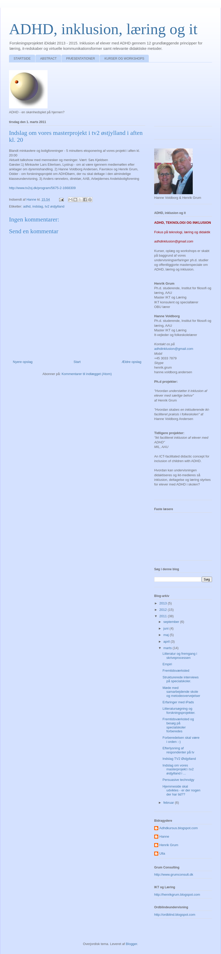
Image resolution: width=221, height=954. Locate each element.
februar (169, 803)
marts (168, 648)
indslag (37, 206)
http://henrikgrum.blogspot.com (177, 894)
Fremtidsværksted (175, 670)
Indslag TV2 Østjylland (179, 759)
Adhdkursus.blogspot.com (178, 828)
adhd (27, 206)
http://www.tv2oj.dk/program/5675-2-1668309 (42, 188)
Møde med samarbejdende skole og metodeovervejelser (181, 692)
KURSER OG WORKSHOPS (124, 58)
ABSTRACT (48, 58)
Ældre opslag (131, 362)
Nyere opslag (23, 362)
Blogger (131, 944)
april (167, 641)
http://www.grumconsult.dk (173, 874)
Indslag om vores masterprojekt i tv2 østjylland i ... (178, 769)
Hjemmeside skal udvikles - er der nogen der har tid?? (181, 790)
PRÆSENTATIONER (80, 58)
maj (166, 635)
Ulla (162, 853)
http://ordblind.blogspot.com (174, 914)
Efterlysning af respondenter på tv (178, 750)
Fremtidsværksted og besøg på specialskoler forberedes (178, 725)
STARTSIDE (22, 58)
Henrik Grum (168, 845)
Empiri (167, 664)
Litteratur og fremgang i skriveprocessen (179, 656)
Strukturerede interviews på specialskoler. (180, 679)
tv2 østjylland (55, 206)
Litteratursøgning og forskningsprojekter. (178, 711)
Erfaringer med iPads (178, 702)
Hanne (164, 836)
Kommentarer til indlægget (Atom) (87, 374)
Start (76, 362)
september (171, 622)
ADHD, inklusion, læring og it (103, 29)
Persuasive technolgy (178, 780)
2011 (163, 616)
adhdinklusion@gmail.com (173, 349)
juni (166, 628)
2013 (163, 603)
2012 (163, 610)
